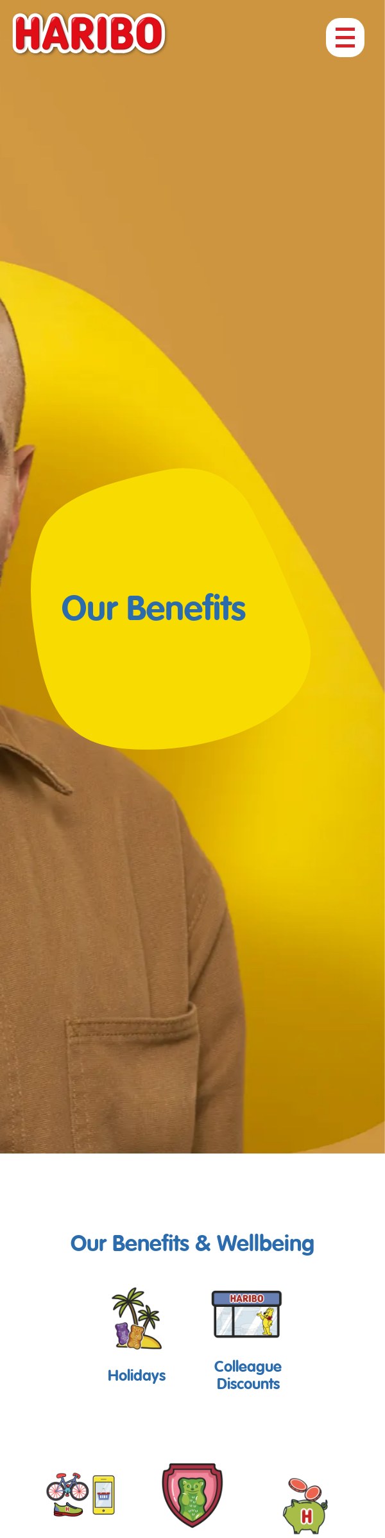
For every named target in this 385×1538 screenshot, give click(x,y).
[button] (137, 1332)
